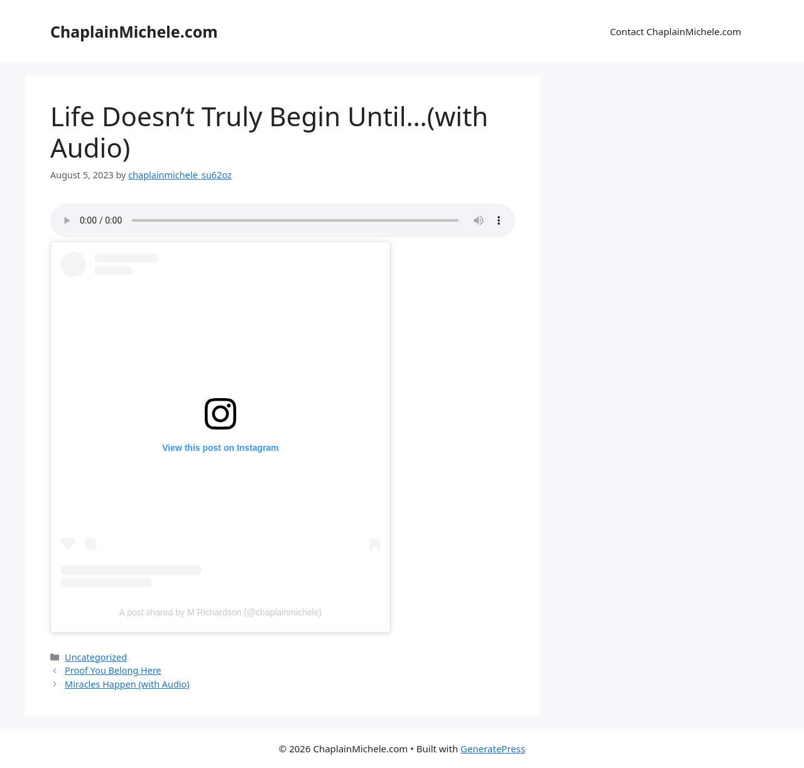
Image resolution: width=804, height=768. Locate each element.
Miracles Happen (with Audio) (127, 684)
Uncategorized (96, 657)
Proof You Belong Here (113, 670)
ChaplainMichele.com (134, 31)
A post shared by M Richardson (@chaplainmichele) (220, 612)
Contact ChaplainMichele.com (675, 31)
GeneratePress (492, 748)
